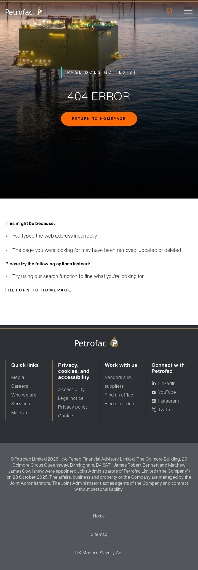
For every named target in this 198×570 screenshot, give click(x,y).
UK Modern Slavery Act (99, 552)
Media (17, 377)
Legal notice (71, 398)
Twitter (166, 409)
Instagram (168, 401)
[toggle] (188, 10)
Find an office (119, 395)
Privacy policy (73, 407)
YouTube (167, 392)
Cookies (67, 415)
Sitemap (99, 534)
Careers (19, 386)
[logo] (24, 10)
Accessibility (71, 389)
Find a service (119, 403)
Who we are (24, 395)
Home (99, 516)
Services (20, 403)
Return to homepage (99, 118)
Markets (19, 412)
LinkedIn (167, 383)
